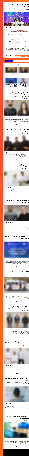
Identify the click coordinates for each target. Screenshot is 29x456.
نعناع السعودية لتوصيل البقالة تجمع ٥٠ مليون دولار (15, 342)
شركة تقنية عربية (19, 30)
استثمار (26, 55)
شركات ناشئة (22, 56)
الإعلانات (26, 451)
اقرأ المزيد (14, 124)
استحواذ (23, 55)
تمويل (16, 55)
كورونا (19, 56)
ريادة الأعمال (26, 56)
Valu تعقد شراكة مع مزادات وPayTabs (17, 307)
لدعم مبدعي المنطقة (22, 49)
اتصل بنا (26, 452)
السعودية (18, 55)
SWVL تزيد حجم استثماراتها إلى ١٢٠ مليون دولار (15, 271)
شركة (8, 48)
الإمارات (21, 55)
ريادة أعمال (14, 55)
